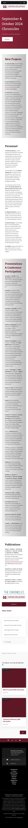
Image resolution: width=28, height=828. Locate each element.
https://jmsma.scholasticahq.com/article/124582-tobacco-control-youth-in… (14, 563)
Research (14, 776)
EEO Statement (15, 794)
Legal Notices (8, 796)
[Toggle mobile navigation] (24, 2)
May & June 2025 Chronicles (11, 634)
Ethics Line (21, 794)
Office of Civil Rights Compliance (18, 808)
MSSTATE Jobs (14, 773)
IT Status (14, 771)
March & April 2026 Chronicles (11, 620)
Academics (14, 775)
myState (5, 2)
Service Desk (20, 817)
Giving (14, 784)
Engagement (14, 780)
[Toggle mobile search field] (20, 2)
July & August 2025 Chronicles (11, 630)
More (23, 732)
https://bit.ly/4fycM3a (11, 89)
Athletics (14, 782)
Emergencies (14, 769)
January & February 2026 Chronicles (13, 625)
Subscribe (9, 39)
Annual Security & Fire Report (17, 796)
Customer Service (8, 794)
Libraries (14, 778)
